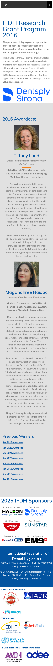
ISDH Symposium (32, 575)
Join (20, 575)
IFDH (5, 4)
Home (49, 571)
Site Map (24, 578)
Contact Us (35, 578)
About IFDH (10, 575)
